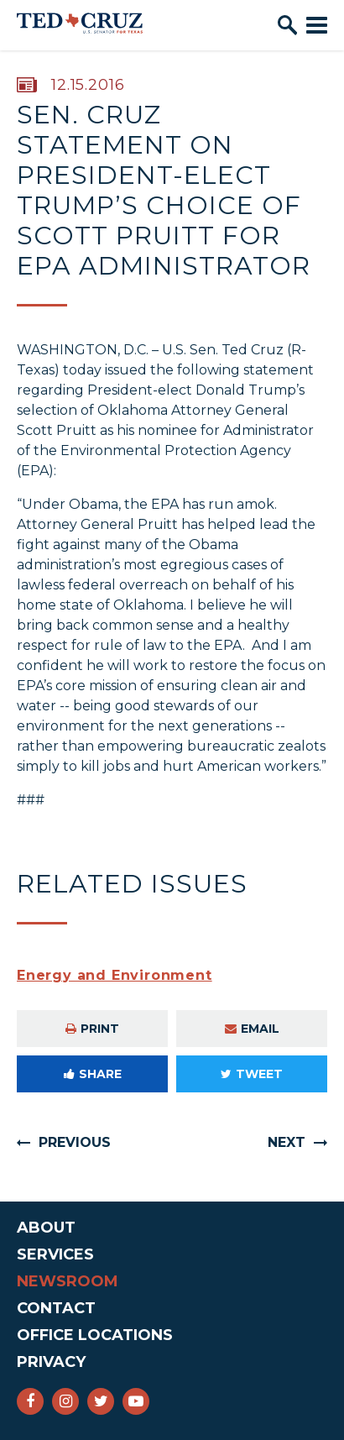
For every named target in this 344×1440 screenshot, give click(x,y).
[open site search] (287, 25)
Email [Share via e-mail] (252, 1028)
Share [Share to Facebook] (93, 1073)
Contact (56, 1308)
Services (55, 1254)
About (46, 1227)
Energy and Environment (114, 975)
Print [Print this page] (92, 1028)
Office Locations (95, 1335)
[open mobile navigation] (316, 25)
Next (286, 1142)
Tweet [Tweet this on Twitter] (252, 1073)
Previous (75, 1142)
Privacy (51, 1362)
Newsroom (67, 1281)
